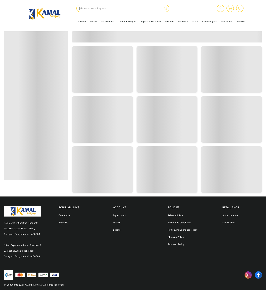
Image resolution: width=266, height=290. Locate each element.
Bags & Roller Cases (150, 21)
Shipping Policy (176, 237)
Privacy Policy (175, 215)
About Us (63, 222)
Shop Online (228, 222)
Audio (195, 21)
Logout (116, 229)
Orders (116, 222)
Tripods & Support (127, 21)
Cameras (81, 21)
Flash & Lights (209, 21)
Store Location (230, 215)
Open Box (241, 21)
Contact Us (64, 215)
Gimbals (169, 21)
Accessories (107, 21)
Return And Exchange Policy (182, 229)
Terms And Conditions (179, 222)
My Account (119, 215)
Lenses (94, 21)
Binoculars (183, 21)
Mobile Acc (226, 21)
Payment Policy (176, 244)
